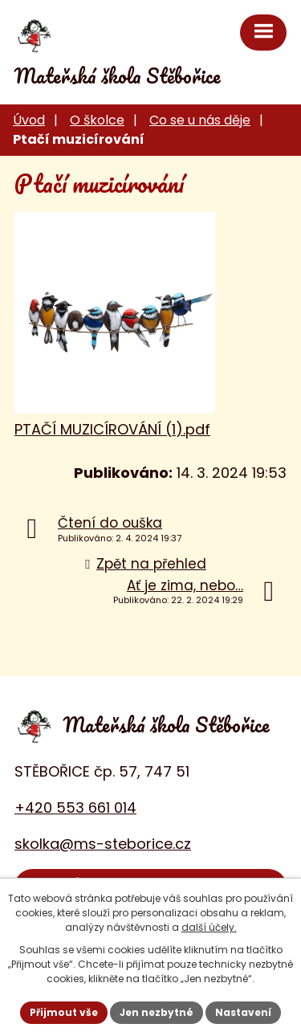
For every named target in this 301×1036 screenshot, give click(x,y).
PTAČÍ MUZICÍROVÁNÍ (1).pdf (112, 429)
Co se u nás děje (199, 120)
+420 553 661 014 (75, 807)
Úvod (29, 120)
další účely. (209, 927)
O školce (97, 120)
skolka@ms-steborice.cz (102, 844)
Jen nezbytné (156, 1012)
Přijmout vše (64, 1012)
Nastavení (243, 1012)
